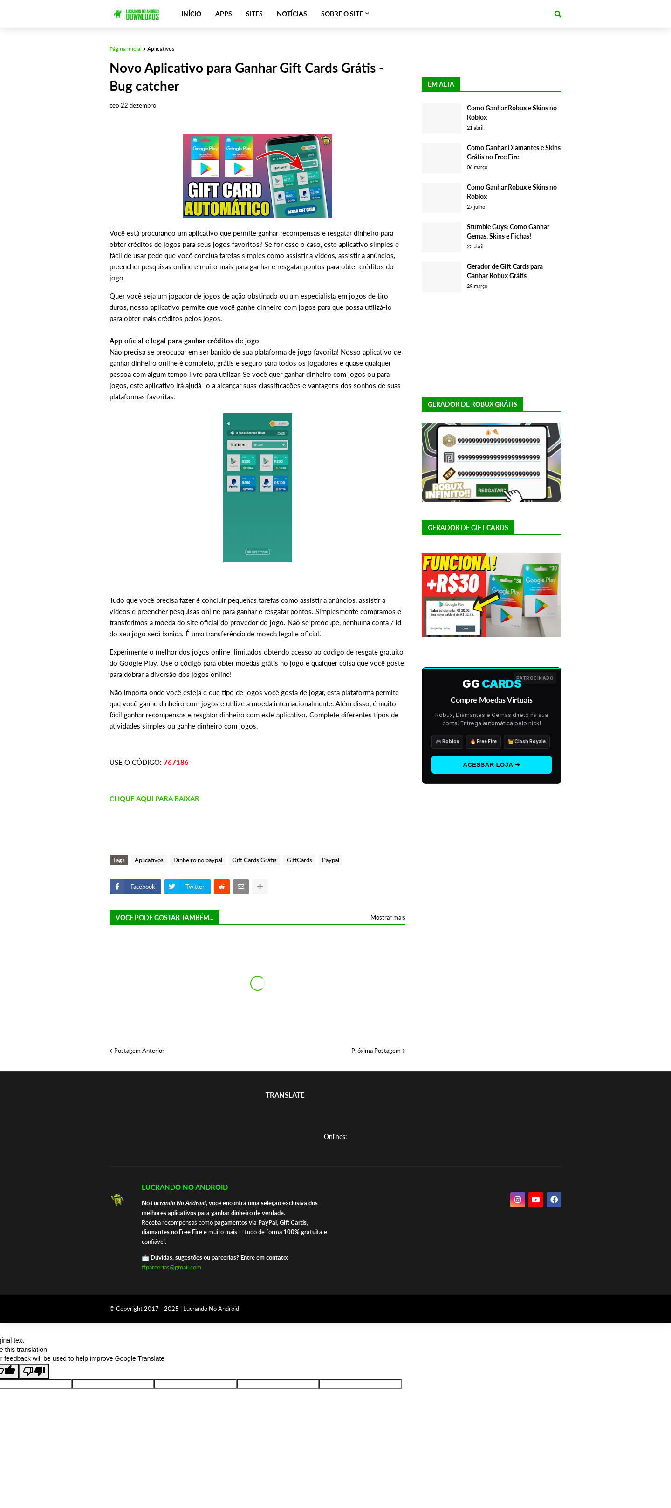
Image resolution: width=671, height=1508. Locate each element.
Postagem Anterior (139, 1050)
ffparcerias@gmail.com (171, 1267)
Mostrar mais (387, 917)
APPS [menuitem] (223, 14)
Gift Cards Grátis (254, 860)
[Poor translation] (34, 1371)
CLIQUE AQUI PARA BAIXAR (154, 798)
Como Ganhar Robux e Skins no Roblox (512, 112)
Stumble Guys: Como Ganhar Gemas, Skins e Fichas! (508, 231)
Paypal (330, 860)
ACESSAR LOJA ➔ (491, 764)
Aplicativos (160, 48)
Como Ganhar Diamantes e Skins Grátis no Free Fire (514, 152)
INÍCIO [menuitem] (191, 14)
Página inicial (126, 48)
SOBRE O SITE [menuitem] (342, 14)
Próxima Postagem (376, 1050)
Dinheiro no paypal (197, 860)
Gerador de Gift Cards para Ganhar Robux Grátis (505, 271)
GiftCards (299, 860)
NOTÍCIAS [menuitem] (292, 14)
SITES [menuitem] (254, 14)
